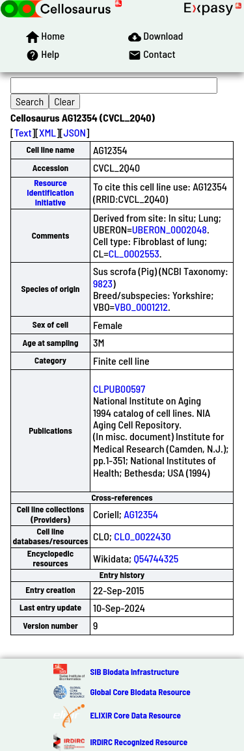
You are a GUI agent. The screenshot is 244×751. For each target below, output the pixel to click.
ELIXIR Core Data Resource (135, 715)
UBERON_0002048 (169, 229)
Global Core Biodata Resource (140, 692)
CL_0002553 (134, 253)
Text (23, 132)
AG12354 (141, 514)
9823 (103, 283)
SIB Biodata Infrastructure (134, 671)
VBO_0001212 (141, 306)
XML (47, 132)
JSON (75, 132)
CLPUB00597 (119, 388)
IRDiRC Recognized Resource (138, 742)
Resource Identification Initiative (50, 193)
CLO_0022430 (142, 536)
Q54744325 (155, 558)
